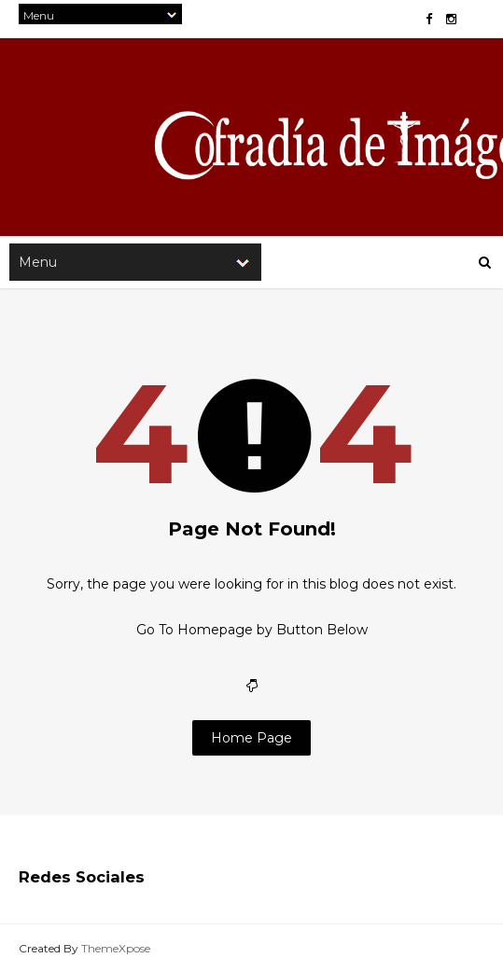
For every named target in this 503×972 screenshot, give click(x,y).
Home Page (251, 737)
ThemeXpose (115, 948)
